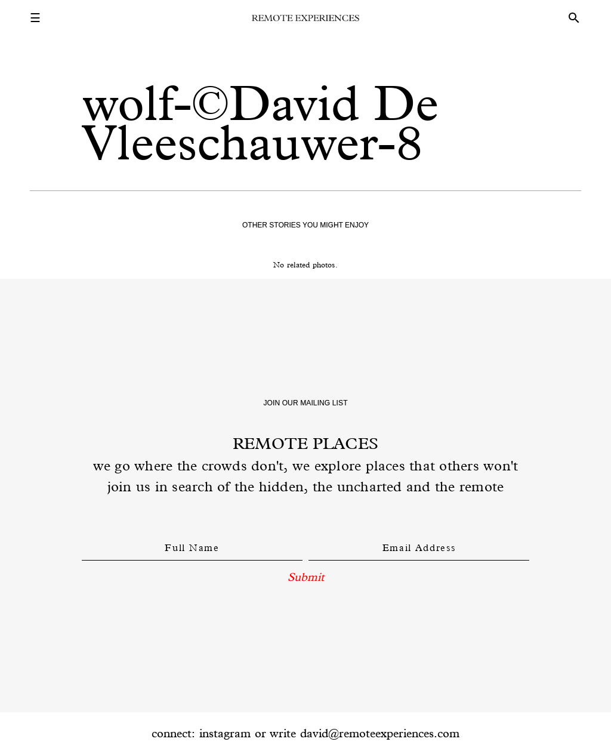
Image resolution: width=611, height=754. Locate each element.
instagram (225, 733)
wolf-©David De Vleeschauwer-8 (260, 122)
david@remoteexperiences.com (379, 733)
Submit (306, 576)
